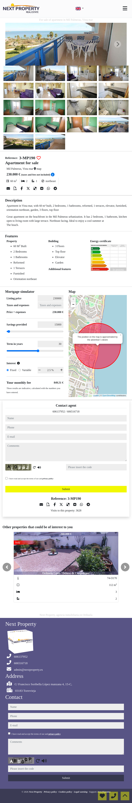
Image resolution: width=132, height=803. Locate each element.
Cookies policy (66, 792)
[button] (7, 567)
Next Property (36, 792)
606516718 (73, 411)
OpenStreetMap (109, 395)
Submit (66, 489)
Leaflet (96, 395)
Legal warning (81, 792)
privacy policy (47, 479)
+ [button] (73, 299)
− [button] (73, 304)
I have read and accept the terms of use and (31, 479)
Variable (26, 370)
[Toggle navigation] (125, 8)
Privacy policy (50, 792)
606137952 (59, 411)
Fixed (13, 370)
